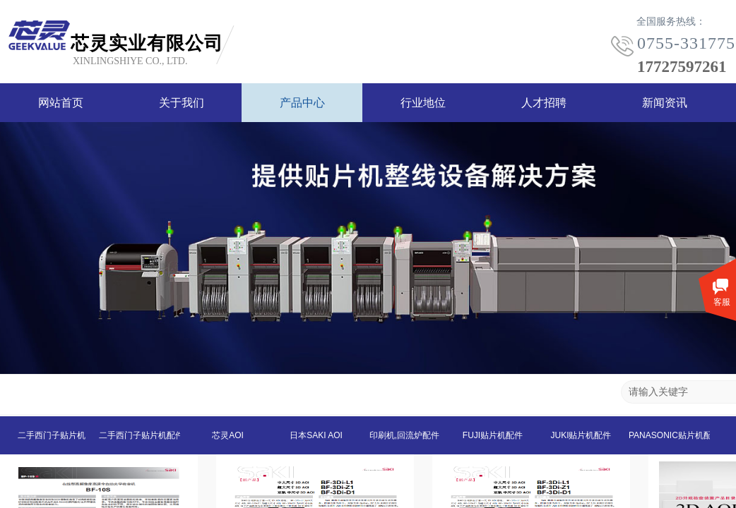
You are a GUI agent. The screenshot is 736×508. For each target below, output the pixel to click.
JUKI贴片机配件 (580, 435)
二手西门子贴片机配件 (139, 435)
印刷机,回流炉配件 (404, 435)
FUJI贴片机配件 (493, 435)
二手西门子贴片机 (51, 435)
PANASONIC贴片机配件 (669, 435)
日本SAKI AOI (316, 435)
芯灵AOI (228, 435)
